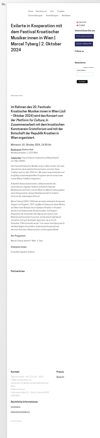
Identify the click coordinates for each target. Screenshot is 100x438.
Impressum (15, 407)
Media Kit (60, 377)
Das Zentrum (41, 11)
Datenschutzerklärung (20, 412)
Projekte (60, 11)
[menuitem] (31, 11)
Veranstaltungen (35, 16)
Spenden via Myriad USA (83, 44)
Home (30, 11)
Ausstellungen (52, 16)
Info (52, 11)
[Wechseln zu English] (81, 25)
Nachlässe (66, 16)
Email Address (82, 70)
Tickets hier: (16, 158)
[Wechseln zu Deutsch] (81, 22)
